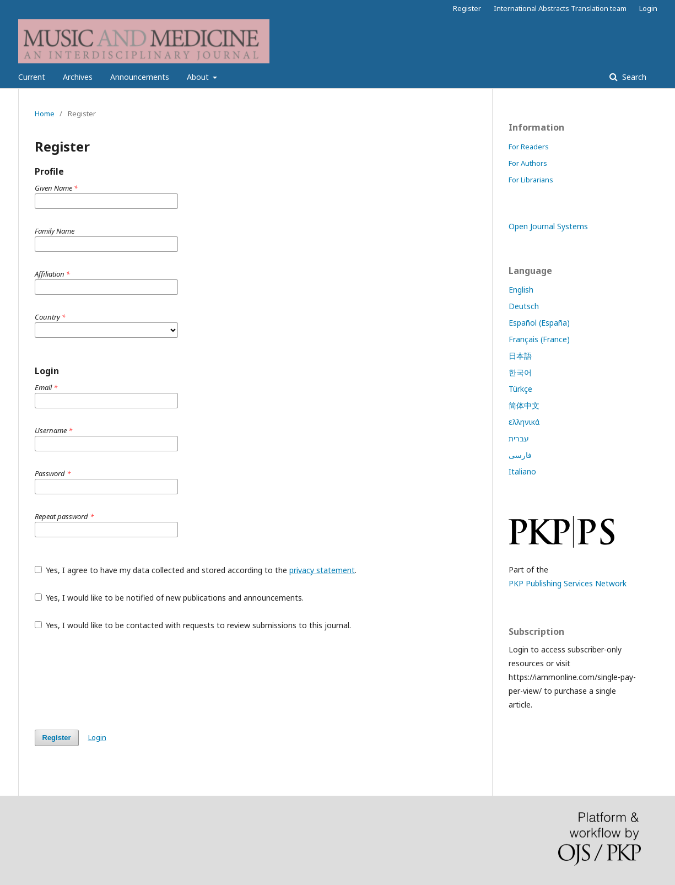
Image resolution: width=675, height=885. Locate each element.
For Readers (529, 147)
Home (45, 113)
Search (633, 77)
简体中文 (524, 405)
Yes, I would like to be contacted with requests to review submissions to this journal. (193, 625)
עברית (519, 438)
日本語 (520, 355)
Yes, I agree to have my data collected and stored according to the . (196, 570)
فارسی (520, 455)
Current (31, 77)
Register (467, 8)
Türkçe (520, 389)
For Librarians (531, 180)
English (521, 289)
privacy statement (322, 570)
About (199, 77)
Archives (78, 77)
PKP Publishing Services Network (568, 583)
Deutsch (524, 306)
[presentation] (118, 680)
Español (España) (539, 322)
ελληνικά (524, 422)
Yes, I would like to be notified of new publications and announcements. (169, 597)
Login (648, 8)
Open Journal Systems (548, 226)
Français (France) (539, 339)
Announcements (139, 77)
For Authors (528, 163)
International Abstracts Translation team (560, 8)
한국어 (520, 372)
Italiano (522, 471)
